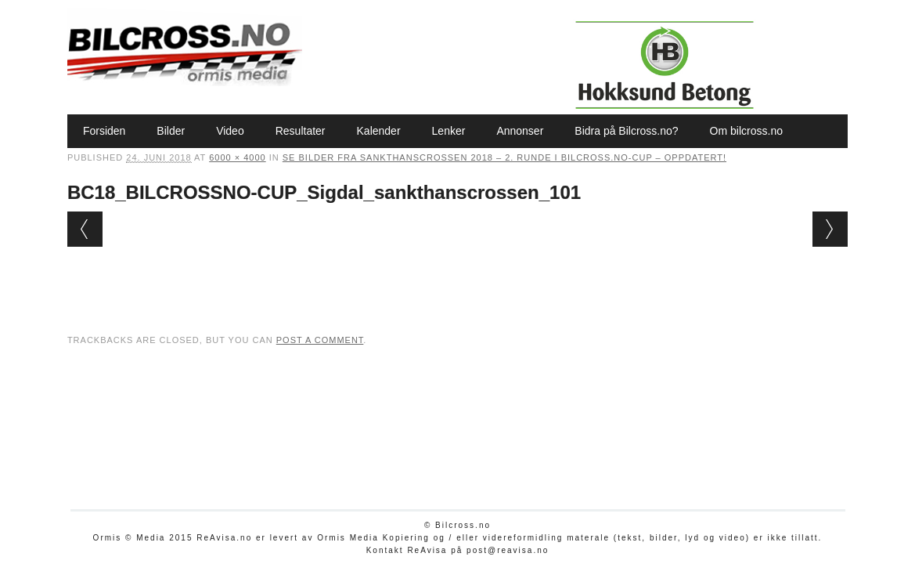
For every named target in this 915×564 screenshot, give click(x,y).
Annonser (519, 131)
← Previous (85, 229)
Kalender (379, 131)
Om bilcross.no (746, 131)
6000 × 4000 (237, 157)
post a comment (320, 340)
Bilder (171, 131)
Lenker (449, 131)
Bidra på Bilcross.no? (626, 131)
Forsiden (104, 131)
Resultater (301, 131)
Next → (830, 229)
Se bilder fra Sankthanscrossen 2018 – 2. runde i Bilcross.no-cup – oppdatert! (504, 157)
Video (230, 131)
